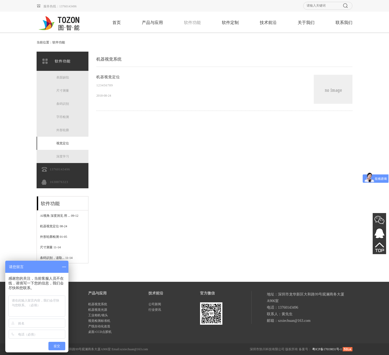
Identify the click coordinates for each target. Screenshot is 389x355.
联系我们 (344, 22)
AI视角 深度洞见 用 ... (59, 216)
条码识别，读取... (56, 258)
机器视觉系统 (97, 304)
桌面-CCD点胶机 (100, 332)
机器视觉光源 (97, 310)
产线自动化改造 (99, 326)
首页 (116, 22)
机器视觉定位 (53, 226)
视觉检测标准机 (99, 321)
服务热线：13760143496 (57, 6)
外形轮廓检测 (53, 237)
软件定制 (230, 22)
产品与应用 (152, 22)
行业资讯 (154, 310)
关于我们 (306, 22)
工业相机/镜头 (98, 315)
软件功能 (192, 22)
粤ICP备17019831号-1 (327, 349)
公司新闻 (154, 304)
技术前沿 (268, 22)
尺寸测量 (50, 247)
